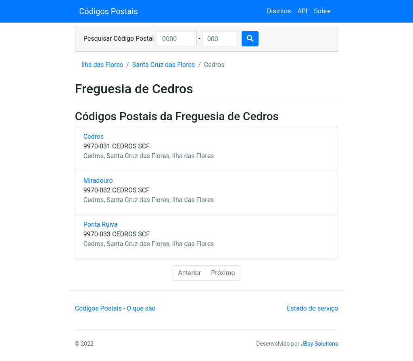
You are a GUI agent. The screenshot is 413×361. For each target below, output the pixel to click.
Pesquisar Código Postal (118, 38)
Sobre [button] (322, 11)
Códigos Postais (108, 11)
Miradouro (98, 180)
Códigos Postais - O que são (115, 308)
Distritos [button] (279, 11)
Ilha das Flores (102, 65)
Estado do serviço (312, 308)
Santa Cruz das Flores (163, 65)
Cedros (93, 136)
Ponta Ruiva (100, 224)
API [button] (302, 11)
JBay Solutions (319, 343)
